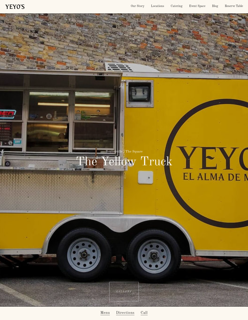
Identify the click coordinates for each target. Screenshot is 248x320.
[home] (14, 6)
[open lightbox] (124, 291)
